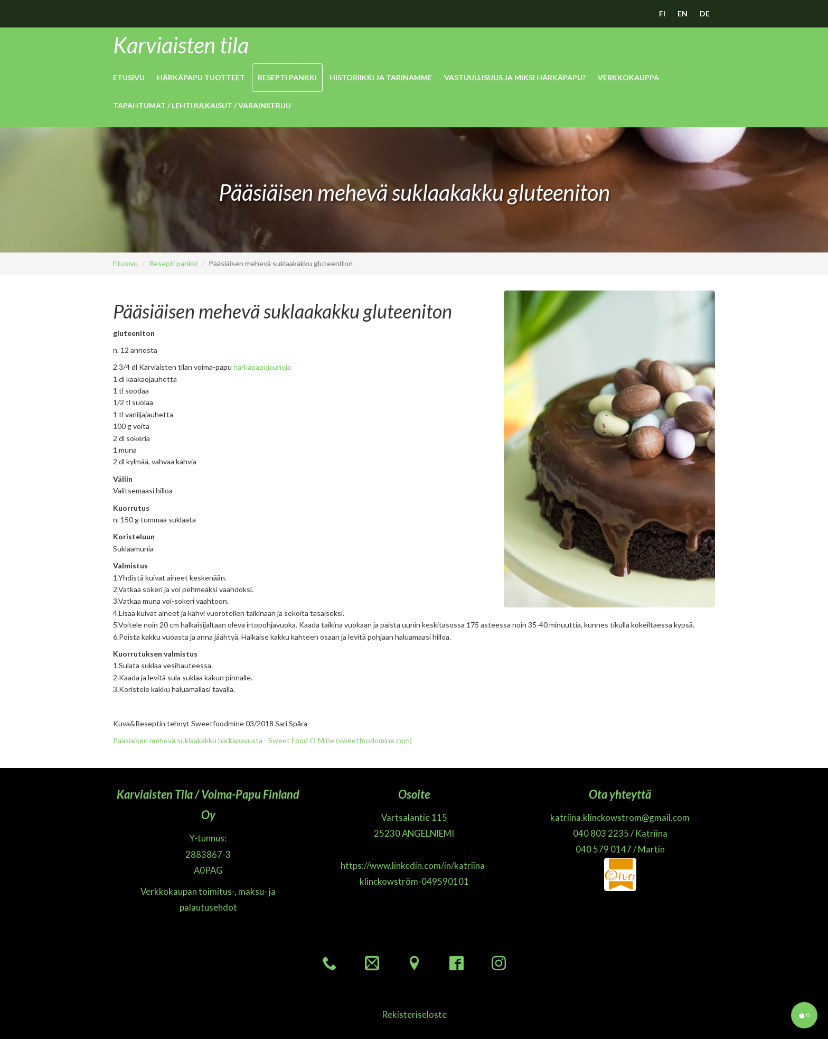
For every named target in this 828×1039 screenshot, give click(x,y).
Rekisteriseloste (414, 1014)
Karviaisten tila (181, 45)
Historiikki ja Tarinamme (381, 77)
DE (705, 13)
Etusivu (129, 77)
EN (683, 13)
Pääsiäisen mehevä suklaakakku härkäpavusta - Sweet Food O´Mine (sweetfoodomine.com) (262, 740)
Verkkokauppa (628, 77)
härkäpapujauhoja (262, 366)
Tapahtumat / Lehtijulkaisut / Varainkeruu (202, 105)
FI (662, 13)
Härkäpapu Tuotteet (201, 77)
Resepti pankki (287, 77)
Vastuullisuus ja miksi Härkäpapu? (515, 77)
